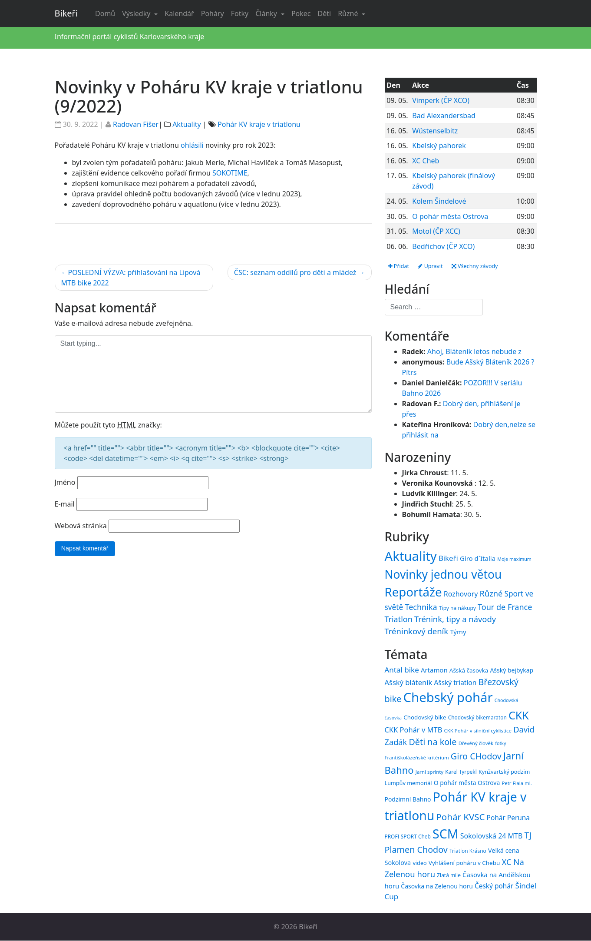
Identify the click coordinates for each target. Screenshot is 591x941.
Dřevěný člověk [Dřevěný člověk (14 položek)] (476, 744)
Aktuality (186, 124)
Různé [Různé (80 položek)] (491, 594)
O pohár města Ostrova (450, 216)
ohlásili (192, 145)
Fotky (239, 13)
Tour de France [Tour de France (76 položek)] (505, 607)
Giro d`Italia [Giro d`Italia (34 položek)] (477, 558)
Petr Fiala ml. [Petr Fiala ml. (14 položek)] (517, 783)
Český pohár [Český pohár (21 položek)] (494, 886)
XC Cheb (425, 161)
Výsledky (137, 13)
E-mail (65, 504)
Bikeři (66, 13)
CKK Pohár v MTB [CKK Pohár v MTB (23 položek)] (413, 730)
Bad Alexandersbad (443, 115)
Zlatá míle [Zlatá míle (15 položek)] (449, 875)
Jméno (65, 482)
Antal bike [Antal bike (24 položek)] (402, 671)
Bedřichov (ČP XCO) (443, 246)
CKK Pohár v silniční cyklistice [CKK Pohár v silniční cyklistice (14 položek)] (478, 731)
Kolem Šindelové (439, 201)
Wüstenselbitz (435, 131)
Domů (105, 13)
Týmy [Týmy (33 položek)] (458, 632)
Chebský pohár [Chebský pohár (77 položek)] (448, 698)
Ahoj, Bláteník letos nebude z (474, 352)
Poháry (212, 13)
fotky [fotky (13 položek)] (500, 744)
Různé (349, 13)
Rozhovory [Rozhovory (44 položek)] (461, 595)
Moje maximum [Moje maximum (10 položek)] (514, 560)
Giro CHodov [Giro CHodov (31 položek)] (476, 756)
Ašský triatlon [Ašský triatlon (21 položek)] (455, 683)
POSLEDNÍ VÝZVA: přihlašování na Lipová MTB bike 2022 (131, 278)
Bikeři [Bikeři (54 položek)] (448, 558)
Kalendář (179, 13)
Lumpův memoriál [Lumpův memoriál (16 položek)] (408, 783)
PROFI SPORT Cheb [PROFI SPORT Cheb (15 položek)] (408, 836)
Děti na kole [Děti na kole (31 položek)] (432, 743)
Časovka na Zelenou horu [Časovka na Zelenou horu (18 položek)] (436, 886)
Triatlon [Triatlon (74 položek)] (399, 619)
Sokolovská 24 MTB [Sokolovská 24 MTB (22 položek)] (491, 836)
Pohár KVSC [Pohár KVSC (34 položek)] (460, 817)
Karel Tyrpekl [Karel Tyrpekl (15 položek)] (460, 772)
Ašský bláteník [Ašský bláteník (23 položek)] (409, 683)
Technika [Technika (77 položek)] (421, 607)
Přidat (400, 266)
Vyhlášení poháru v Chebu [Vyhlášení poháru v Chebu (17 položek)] (464, 864)
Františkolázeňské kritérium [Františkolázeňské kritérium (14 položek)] (417, 758)
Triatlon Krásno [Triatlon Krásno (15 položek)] (467, 851)
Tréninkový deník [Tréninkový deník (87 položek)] (417, 631)
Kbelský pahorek (439, 145)
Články (267, 13)
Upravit (435, 266)
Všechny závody (485, 266)
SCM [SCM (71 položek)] (446, 833)
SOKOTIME (230, 173)
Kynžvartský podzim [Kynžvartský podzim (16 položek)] (504, 772)
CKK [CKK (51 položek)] (518, 716)
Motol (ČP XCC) (436, 231)
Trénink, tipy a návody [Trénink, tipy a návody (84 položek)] (455, 619)
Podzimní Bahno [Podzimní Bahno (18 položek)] (408, 799)
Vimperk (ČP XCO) (440, 100)
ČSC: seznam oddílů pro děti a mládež (295, 272)
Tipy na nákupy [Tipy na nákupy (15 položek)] (457, 608)
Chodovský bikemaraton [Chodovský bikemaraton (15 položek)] (477, 718)
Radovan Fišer (135, 124)
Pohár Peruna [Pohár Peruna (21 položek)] (508, 818)
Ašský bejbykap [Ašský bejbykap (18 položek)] (511, 671)
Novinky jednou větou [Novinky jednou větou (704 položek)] (443, 575)
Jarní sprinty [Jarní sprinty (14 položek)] (429, 772)
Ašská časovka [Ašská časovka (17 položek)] (469, 671)
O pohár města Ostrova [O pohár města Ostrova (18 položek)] (467, 783)
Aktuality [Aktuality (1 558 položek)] (411, 556)
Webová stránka (81, 525)
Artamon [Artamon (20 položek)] (434, 670)
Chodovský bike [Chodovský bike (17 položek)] (424, 718)
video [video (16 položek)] (419, 864)
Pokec (301, 13)
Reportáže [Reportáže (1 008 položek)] (413, 592)
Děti (324, 13)
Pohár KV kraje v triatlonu (259, 124)
